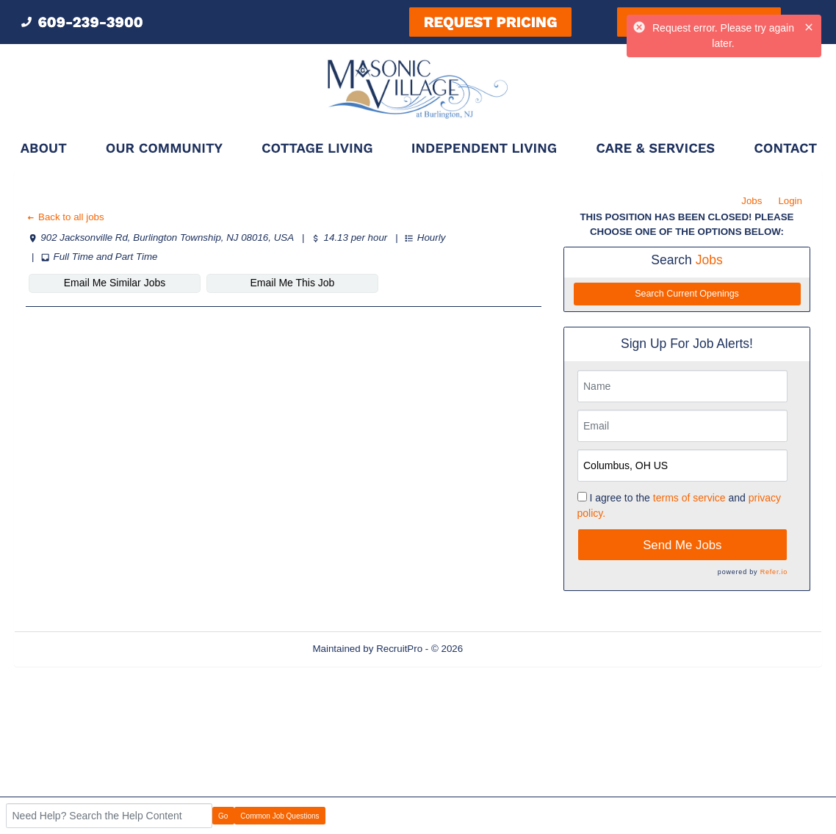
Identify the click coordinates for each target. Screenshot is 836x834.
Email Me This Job (293, 283)
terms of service (689, 498)
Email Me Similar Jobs (114, 283)
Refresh (506, 648)
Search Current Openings (687, 294)
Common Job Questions (279, 816)
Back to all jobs (65, 216)
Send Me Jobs (682, 545)
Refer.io (774, 572)
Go (223, 816)
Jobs (751, 200)
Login (790, 200)
